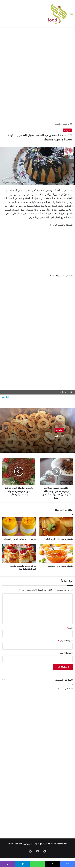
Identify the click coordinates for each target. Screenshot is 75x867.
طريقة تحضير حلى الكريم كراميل (58, 539)
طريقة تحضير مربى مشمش (60, 566)
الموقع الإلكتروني (66, 653)
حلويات (58, 124)
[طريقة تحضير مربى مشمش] (56, 553)
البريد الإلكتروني (65, 640)
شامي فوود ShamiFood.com (20, 844)
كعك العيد (56, 436)
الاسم (70, 628)
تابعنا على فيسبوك (65, 689)
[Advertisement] (37, 50)
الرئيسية (67, 124)
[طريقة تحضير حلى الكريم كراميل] (56, 526)
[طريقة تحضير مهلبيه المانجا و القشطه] (19, 526)
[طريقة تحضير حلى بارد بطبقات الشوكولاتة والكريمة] (19, 553)
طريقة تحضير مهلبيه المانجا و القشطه (20, 539)
